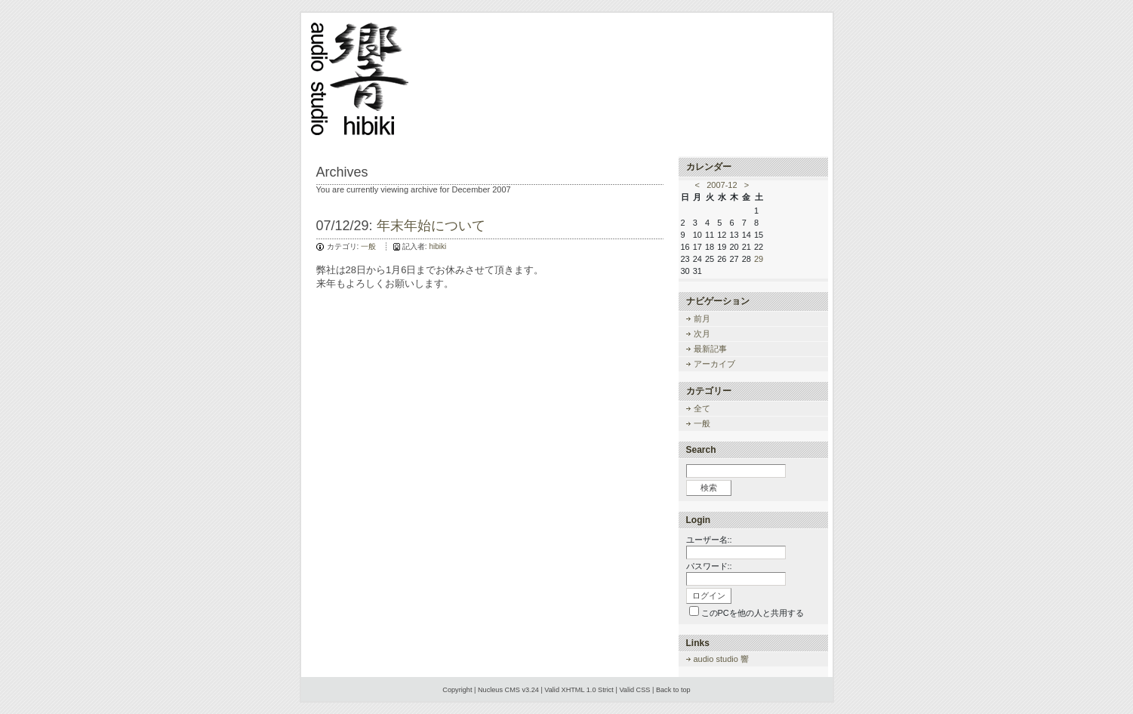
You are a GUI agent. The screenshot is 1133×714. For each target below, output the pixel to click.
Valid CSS (634, 690)
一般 (368, 246)
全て (702, 408)
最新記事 (710, 348)
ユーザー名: (708, 539)
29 (758, 258)
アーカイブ (714, 363)
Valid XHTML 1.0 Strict (579, 690)
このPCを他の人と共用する (752, 612)
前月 (702, 318)
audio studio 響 (721, 658)
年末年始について (431, 225)
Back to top (673, 690)
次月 (702, 333)
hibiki (437, 246)
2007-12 (722, 184)
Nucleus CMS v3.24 (508, 690)
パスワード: (708, 566)
